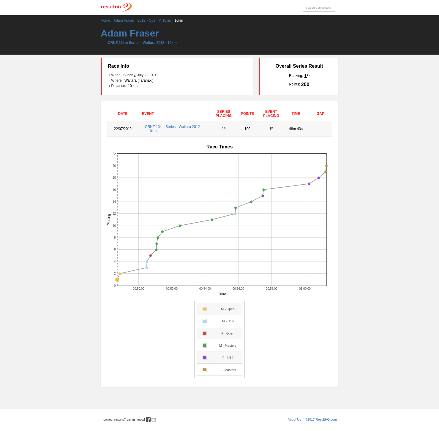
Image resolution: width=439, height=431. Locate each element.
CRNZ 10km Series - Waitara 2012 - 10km (142, 43)
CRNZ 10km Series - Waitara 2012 (175, 129)
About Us (294, 419)
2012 (142, 20)
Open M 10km (160, 20)
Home (105, 20)
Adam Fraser (123, 20)
